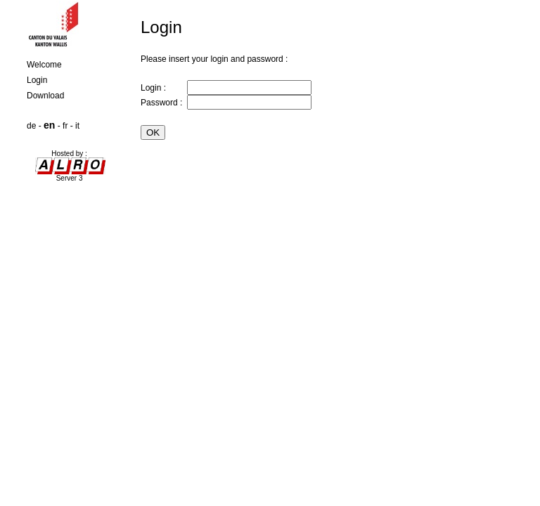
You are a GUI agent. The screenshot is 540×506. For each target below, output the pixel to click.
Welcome (44, 65)
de (31, 126)
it (77, 126)
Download (45, 95)
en (49, 125)
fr (65, 126)
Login (37, 80)
